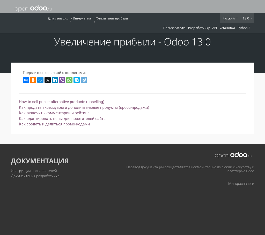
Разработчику (199, 28)
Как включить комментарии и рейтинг (54, 113)
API (214, 28)
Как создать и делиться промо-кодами (54, 124)
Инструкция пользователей (34, 171)
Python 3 (244, 28)
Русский (229, 18)
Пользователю (174, 28)
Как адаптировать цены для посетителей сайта (62, 118)
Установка (227, 28)
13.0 (246, 18)
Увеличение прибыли (112, 18)
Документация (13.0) (58, 18)
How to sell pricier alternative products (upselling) (61, 101)
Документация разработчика (35, 176)
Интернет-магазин (83, 18)
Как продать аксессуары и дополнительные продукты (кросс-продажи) (84, 107)
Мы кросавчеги (241, 184)
